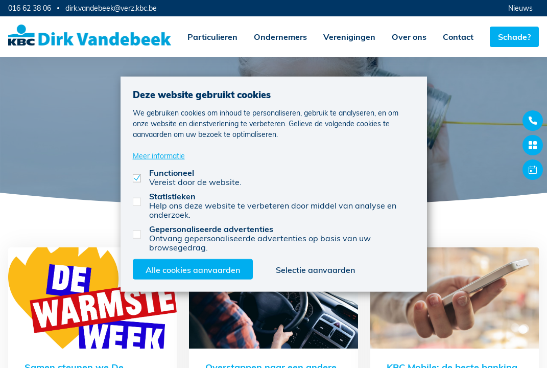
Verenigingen (349, 36)
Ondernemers (280, 36)
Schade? (514, 36)
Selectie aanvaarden (315, 269)
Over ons (409, 36)
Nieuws (520, 8)
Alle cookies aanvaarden (193, 269)
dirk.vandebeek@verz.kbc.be (111, 8)
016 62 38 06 (29, 8)
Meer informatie (159, 155)
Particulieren (212, 36)
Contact (458, 36)
